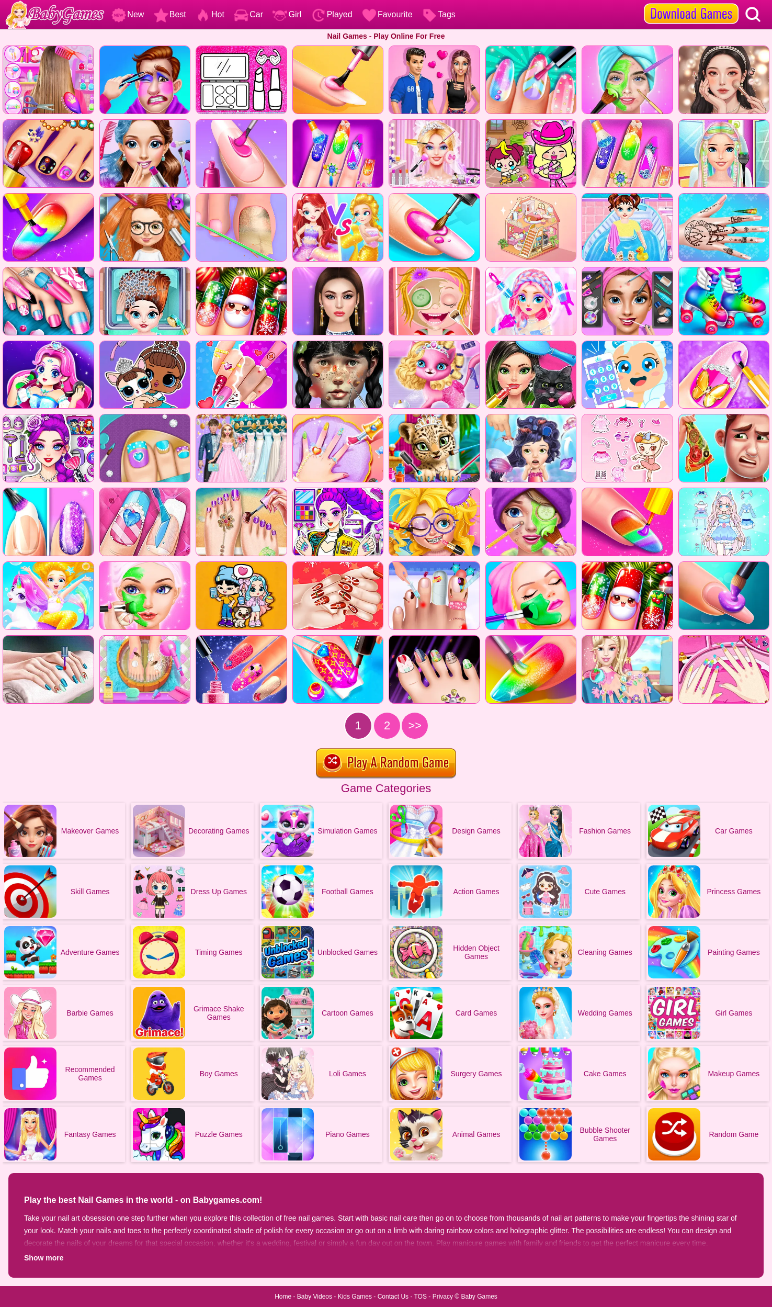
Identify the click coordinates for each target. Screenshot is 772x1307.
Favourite (387, 14)
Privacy (443, 1296)
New (127, 14)
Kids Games (355, 1296)
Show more (43, 1258)
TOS (420, 1296)
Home (283, 1296)
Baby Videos (314, 1296)
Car (248, 14)
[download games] (691, 3)
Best (170, 14)
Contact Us (393, 1296)
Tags (439, 14)
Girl (287, 14)
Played (332, 14)
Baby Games (479, 1296)
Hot (210, 14)
